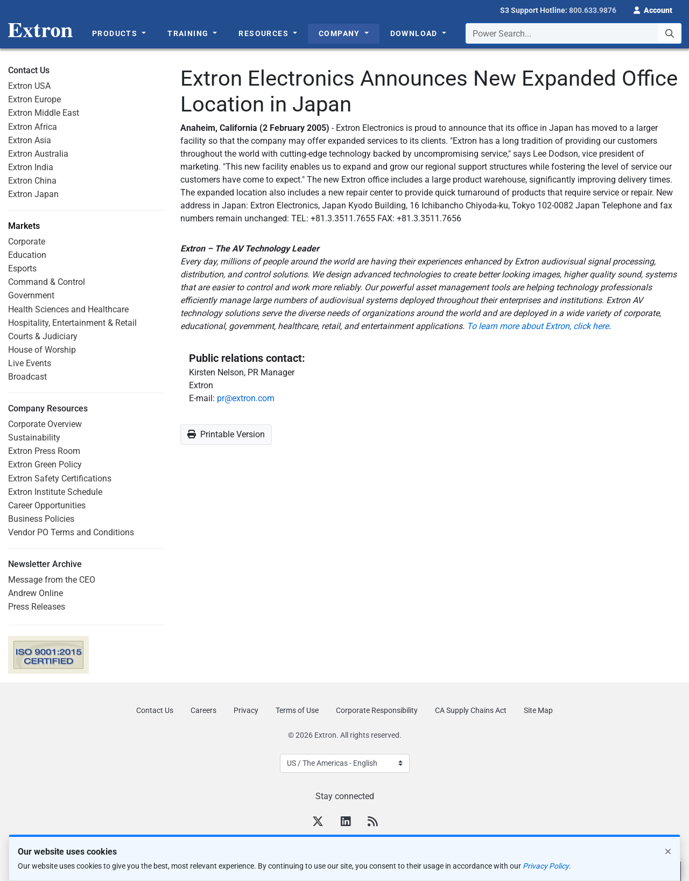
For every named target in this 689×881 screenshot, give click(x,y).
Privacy (246, 710)
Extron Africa (32, 127)
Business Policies (41, 519)
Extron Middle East (43, 113)
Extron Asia (29, 140)
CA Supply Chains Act (471, 710)
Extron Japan (33, 194)
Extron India (30, 167)
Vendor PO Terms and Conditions (71, 532)
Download (415, 33)
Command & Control (46, 282)
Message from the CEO (51, 580)
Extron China (32, 181)
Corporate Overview (45, 424)
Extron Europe (34, 99)
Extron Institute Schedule (55, 492)
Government (31, 295)
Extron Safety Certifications (59, 478)
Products (116, 33)
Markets (24, 226)
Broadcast (27, 377)
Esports (22, 268)
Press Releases (36, 607)
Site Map (538, 710)
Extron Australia (38, 154)
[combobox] (573, 33)
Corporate (26, 241)
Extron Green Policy (45, 464)
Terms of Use (297, 710)
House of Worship (42, 350)
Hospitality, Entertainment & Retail (72, 323)
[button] (653, 9)
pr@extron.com (246, 398)
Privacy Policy (546, 866)
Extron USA (29, 86)
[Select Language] (345, 763)
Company (340, 33)
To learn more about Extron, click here (538, 326)
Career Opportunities (47, 505)
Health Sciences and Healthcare (68, 309)
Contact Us (154, 710)
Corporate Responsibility (377, 710)
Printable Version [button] (226, 434)
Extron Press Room (44, 451)
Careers (203, 710)
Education (27, 255)
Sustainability (34, 437)
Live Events (29, 363)
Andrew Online (35, 593)
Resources (264, 33)
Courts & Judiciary (43, 336)
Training (189, 33)
